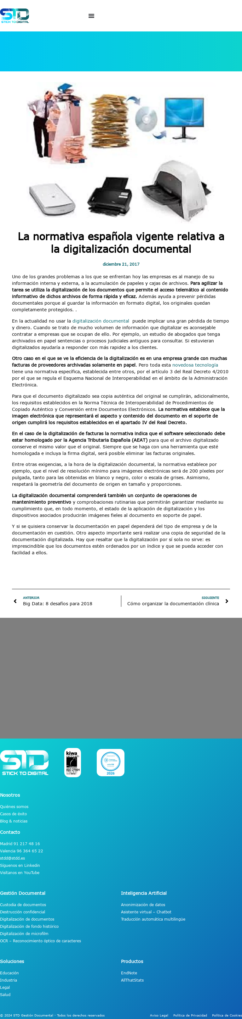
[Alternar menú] (91, 16)
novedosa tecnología (195, 365)
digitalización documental (101, 321)
